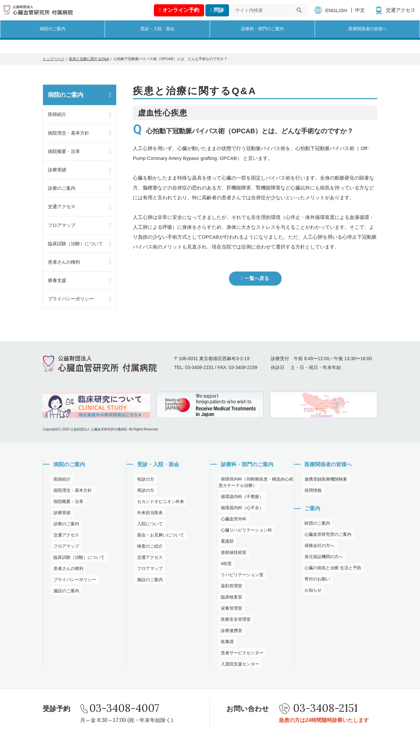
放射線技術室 (232, 553)
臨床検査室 (230, 598)
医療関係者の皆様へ (328, 465)
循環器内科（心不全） (241, 508)
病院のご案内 (65, 95)
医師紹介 (57, 114)
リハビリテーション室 (241, 575)
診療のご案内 (61, 188)
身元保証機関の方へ (323, 559)
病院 (52, 41)
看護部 (225, 542)
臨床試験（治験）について (75, 243)
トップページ (53, 59)
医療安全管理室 (235, 620)
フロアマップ (61, 225)
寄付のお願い (316, 581)
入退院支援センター (239, 665)
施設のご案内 (65, 592)
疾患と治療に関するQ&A (89, 59)
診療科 (262, 41)
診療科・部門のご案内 (248, 465)
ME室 (224, 564)
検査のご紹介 (148, 547)
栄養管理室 (230, 609)
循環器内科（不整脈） (241, 497)
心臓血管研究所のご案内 (327, 537)
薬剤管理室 (230, 587)
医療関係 (367, 41)
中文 (361, 15)
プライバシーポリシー (71, 298)
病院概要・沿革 (64, 151)
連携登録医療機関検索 (325, 480)
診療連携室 (230, 631)
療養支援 (57, 280)
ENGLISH (337, 16)
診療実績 (57, 169)
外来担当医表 (148, 513)
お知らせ (311, 593)
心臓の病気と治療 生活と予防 (332, 570)
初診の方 (144, 480)
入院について (148, 525)
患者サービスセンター (241, 654)
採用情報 (311, 491)
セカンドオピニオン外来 (160, 502)
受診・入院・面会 (158, 465)
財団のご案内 (316, 526)
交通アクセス (402, 15)
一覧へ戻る (257, 278)
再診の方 (144, 491)
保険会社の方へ (318, 548)
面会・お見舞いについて (160, 536)
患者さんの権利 (64, 262)
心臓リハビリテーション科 (246, 531)
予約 (181, 15)
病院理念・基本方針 (68, 133)
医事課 (225, 642)
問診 (220, 15)
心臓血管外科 (232, 520)
